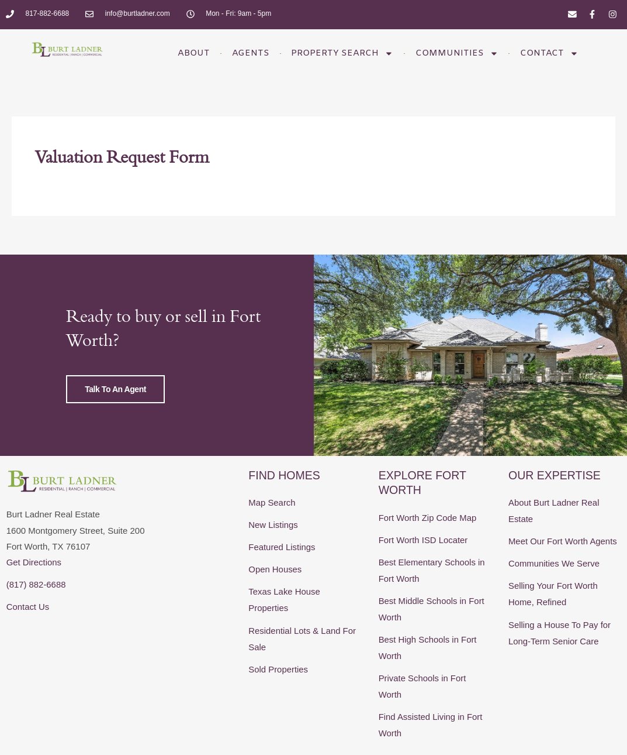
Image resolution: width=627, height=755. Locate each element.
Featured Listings (282, 571)
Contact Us (28, 631)
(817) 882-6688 (36, 609)
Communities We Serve (554, 587)
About (186, 53)
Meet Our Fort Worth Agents (563, 566)
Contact (556, 53)
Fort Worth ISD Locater (424, 564)
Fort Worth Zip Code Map (428, 543)
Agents (246, 53)
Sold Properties (278, 690)
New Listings (273, 550)
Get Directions (34, 587)
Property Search (342, 53)
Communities (461, 53)
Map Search (272, 528)
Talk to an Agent (112, 402)
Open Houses (275, 593)
